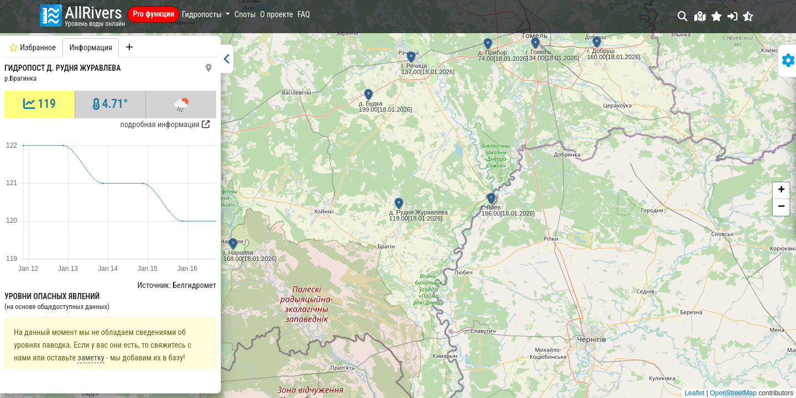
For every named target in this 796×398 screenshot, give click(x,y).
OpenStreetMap (733, 393)
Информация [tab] (90, 48)
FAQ (303, 14)
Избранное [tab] (32, 48)
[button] (716, 16)
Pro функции (153, 14)
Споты (244, 14)
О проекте (277, 14)
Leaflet (694, 393)
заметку (90, 333)
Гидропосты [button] (202, 14)
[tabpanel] (110, 213)
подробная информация (165, 124)
